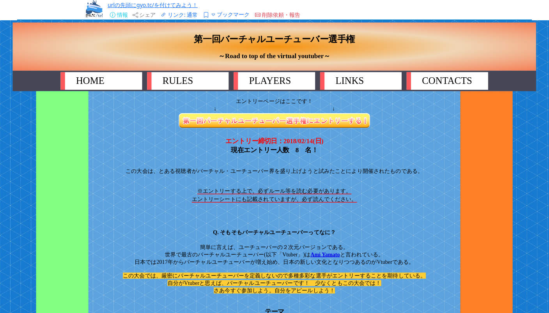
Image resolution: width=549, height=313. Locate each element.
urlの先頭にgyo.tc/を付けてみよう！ (153, 5)
